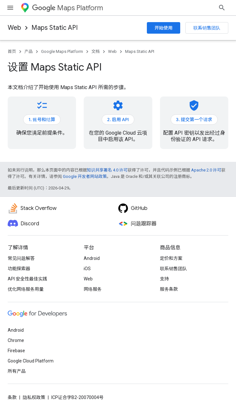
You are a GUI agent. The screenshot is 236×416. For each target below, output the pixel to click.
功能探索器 (19, 268)
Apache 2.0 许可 (206, 170)
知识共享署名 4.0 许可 (107, 170)
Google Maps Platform (62, 51)
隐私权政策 (34, 397)
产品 (28, 51)
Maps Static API (54, 28)
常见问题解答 (21, 258)
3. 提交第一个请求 (194, 119)
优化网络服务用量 (26, 289)
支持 (164, 278)
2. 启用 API (118, 119)
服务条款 (169, 289)
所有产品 (17, 371)
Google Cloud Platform (31, 360)
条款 (12, 397)
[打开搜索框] (222, 8)
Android (92, 258)
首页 (12, 51)
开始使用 (164, 28)
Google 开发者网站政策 (85, 176)
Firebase (16, 350)
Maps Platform (67, 8)
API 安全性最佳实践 (27, 278)
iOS (87, 268)
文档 (95, 51)
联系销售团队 (206, 28)
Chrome (16, 340)
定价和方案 (171, 258)
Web (14, 28)
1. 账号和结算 (42, 119)
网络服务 (93, 289)
